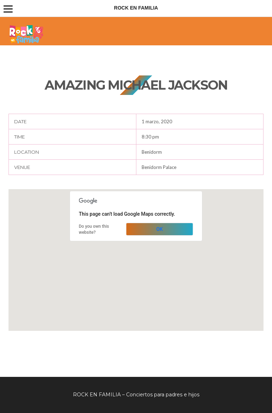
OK (159, 229)
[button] (136, 253)
